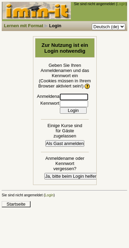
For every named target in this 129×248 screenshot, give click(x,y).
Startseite (16, 204)
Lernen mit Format (23, 25)
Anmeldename (51, 96)
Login (121, 4)
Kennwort (49, 103)
